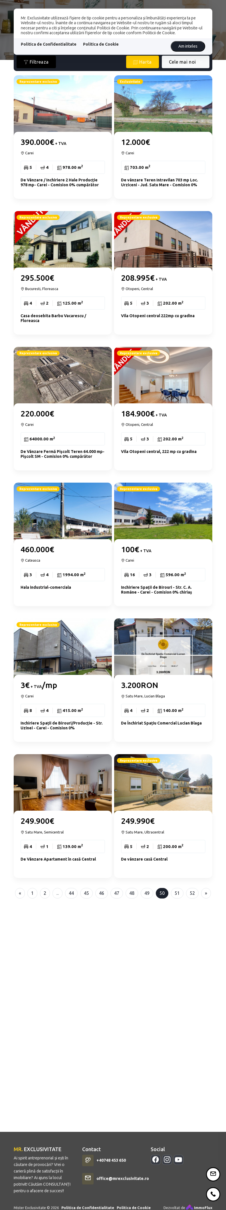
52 (192, 893)
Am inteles (187, 46)
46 (101, 893)
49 (147, 893)
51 (177, 893)
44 (71, 893)
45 (86, 893)
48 (131, 893)
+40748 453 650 (111, 1202)
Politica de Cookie (101, 44)
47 (116, 893)
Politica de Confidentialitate (48, 44)
